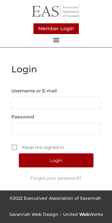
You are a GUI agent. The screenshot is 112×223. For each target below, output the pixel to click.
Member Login (56, 28)
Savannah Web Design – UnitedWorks (56, 214)
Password (22, 117)
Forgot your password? (56, 178)
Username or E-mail (34, 91)
